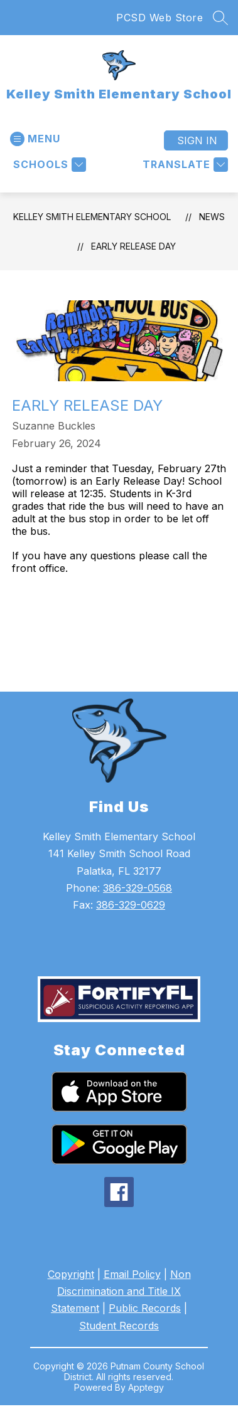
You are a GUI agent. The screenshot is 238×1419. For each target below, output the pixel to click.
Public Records (145, 1308)
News (212, 216)
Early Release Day (133, 246)
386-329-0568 (137, 888)
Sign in (197, 140)
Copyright (71, 1274)
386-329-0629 (130, 905)
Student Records (119, 1325)
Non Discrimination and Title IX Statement (121, 1291)
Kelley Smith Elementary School (92, 216)
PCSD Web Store (159, 17)
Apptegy (146, 1387)
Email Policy (132, 1274)
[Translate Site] (183, 164)
